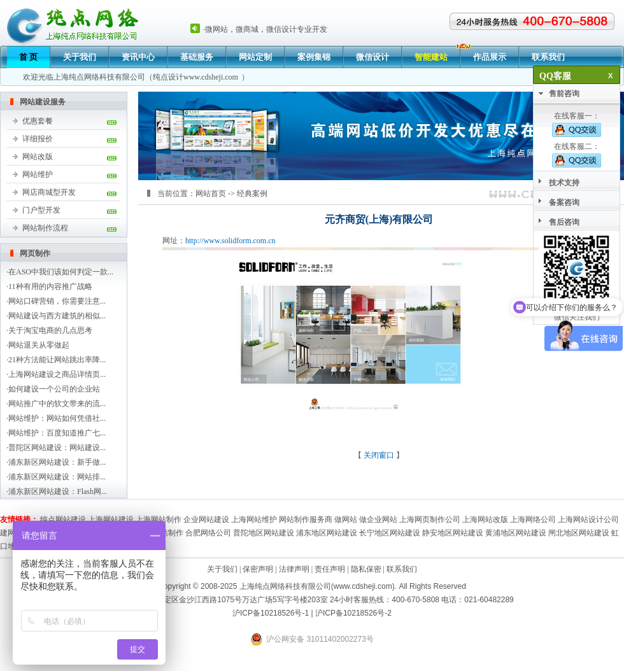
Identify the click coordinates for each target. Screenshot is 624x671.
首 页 (28, 57)
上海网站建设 (111, 519)
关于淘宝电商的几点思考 (50, 330)
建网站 (11, 532)
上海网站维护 (254, 519)
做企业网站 (378, 519)
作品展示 (489, 57)
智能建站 (431, 57)
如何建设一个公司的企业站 (54, 389)
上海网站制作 (158, 519)
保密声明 (258, 569)
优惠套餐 (37, 121)
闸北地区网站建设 (578, 532)
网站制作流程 (45, 227)
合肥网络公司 (208, 532)
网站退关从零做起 (38, 345)
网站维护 (37, 174)
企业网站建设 (206, 519)
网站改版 (37, 156)
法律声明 (294, 569)
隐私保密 (366, 569)
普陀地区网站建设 (263, 532)
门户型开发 (41, 210)
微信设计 (372, 57)
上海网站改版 (485, 519)
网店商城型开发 (49, 192)
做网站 (345, 519)
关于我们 (79, 57)
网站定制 (255, 57)
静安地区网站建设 (452, 532)
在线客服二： (576, 154)
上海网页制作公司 (429, 519)
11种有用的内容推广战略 (50, 286)
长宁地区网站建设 (389, 532)
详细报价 (37, 138)
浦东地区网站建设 (326, 532)
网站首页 (210, 193)
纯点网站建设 (63, 519)
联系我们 (548, 57)
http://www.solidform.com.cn (230, 240)
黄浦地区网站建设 (515, 532)
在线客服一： (576, 124)
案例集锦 (313, 57)
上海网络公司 (533, 519)
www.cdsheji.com (210, 77)
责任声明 (330, 569)
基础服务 (196, 57)
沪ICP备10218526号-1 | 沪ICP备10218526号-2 (312, 613)
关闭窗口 (379, 455)
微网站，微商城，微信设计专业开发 (266, 29)
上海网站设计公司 (588, 519)
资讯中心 (138, 57)
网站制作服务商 (305, 519)
